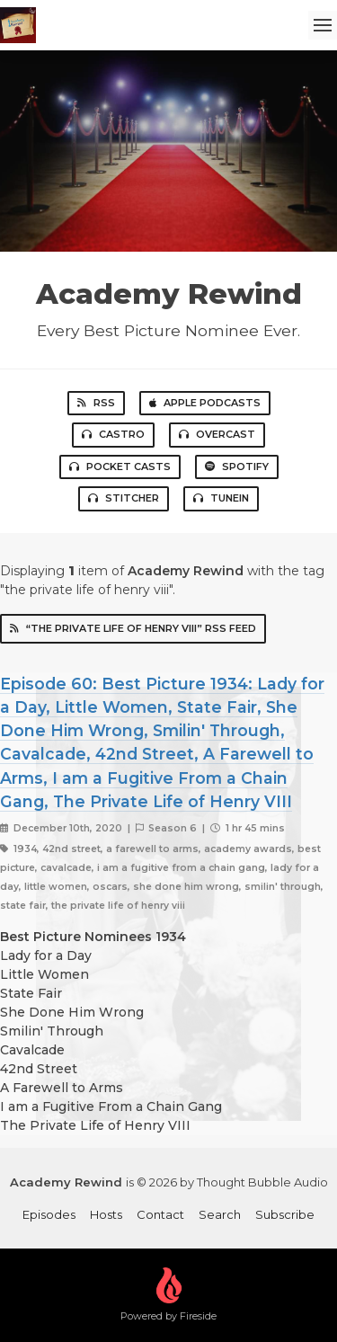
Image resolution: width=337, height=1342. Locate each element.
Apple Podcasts (205, 402)
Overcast (217, 434)
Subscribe (285, 1214)
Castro (113, 434)
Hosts (106, 1214)
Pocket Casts (120, 466)
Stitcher (123, 498)
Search (220, 1214)
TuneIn (221, 498)
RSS (96, 402)
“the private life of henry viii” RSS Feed (133, 628)
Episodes (48, 1214)
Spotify (237, 466)
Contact (160, 1214)
